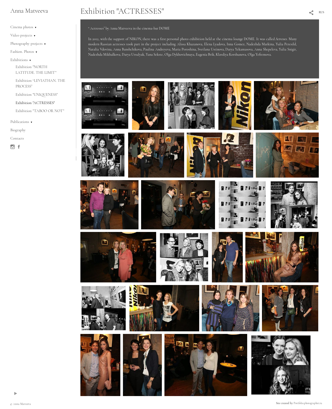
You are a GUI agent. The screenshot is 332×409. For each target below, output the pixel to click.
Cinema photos (21, 27)
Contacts (17, 138)
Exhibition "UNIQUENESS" (37, 94)
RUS (321, 12)
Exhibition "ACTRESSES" (35, 102)
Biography (18, 130)
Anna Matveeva (29, 10)
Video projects (21, 35)
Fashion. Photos (22, 51)
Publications (19, 121)
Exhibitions (19, 59)
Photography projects (26, 43)
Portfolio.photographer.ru (308, 403)
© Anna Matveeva (20, 404)
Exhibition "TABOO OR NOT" (40, 110)
